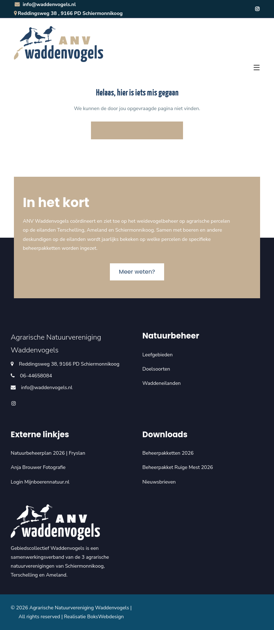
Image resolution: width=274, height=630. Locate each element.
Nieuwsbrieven (159, 482)
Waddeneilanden (161, 383)
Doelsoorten (156, 369)
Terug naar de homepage (137, 130)
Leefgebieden (157, 354)
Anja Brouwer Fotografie (38, 467)
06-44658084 (36, 375)
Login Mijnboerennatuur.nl (40, 482)
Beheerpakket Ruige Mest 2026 (177, 467)
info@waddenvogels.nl (45, 4)
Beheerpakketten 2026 (168, 453)
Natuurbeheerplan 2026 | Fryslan (48, 453)
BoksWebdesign (105, 616)
